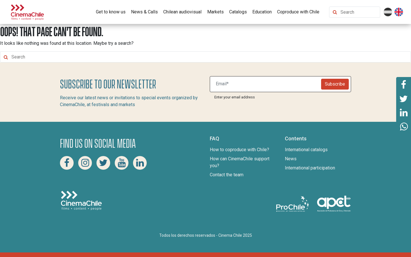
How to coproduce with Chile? (239, 149)
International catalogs (306, 149)
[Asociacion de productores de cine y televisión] (334, 203)
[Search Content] (359, 12)
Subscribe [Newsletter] (335, 84)
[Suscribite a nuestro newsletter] (266, 84)
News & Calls (144, 12)
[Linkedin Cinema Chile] (140, 163)
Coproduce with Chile (298, 12)
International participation (310, 168)
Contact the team (226, 174)
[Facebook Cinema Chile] (67, 163)
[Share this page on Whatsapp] (403, 127)
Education (262, 12)
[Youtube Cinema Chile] (121, 163)
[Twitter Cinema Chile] (103, 163)
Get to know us (111, 12)
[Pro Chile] (293, 203)
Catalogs (238, 12)
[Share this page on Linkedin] (403, 113)
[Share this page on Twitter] (403, 98)
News (291, 158)
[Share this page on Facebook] (403, 84)
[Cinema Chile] (27, 11)
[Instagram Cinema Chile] (85, 163)
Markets (215, 12)
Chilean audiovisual (182, 12)
